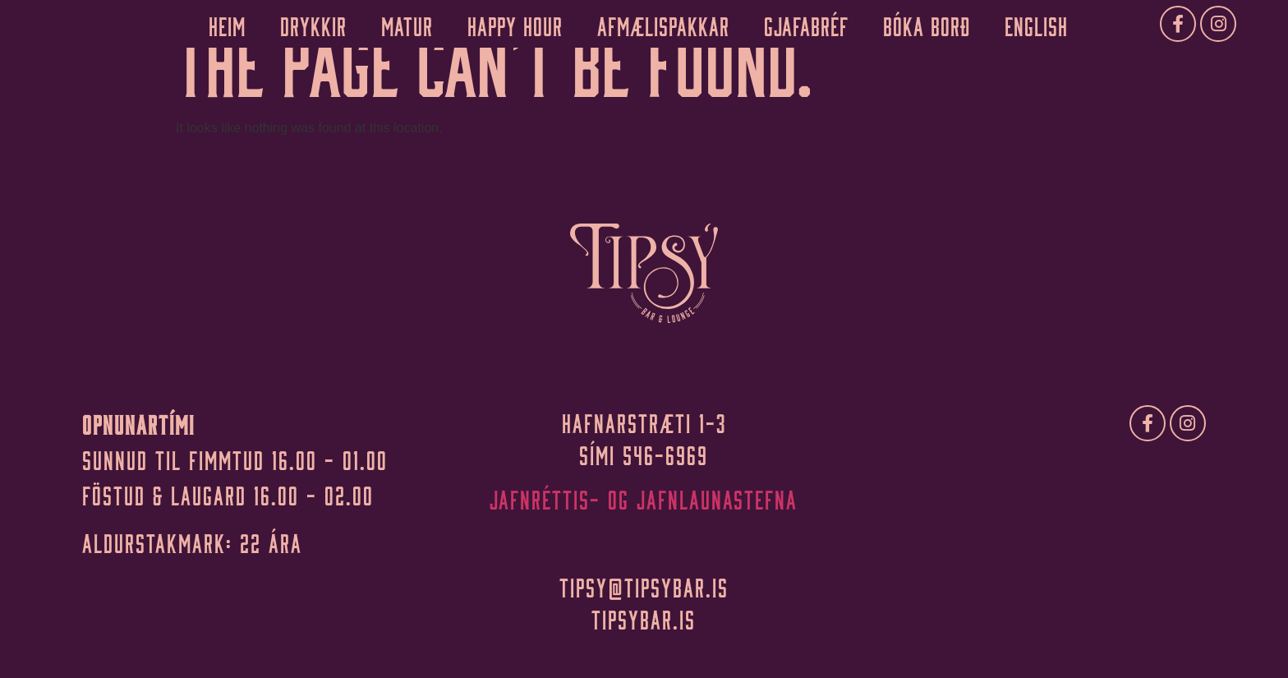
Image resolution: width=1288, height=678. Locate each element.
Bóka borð (926, 24)
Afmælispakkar (663, 24)
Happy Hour (515, 24)
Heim (227, 24)
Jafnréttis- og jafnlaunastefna (644, 497)
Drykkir (313, 24)
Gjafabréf (806, 24)
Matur (407, 24)
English (1036, 24)
